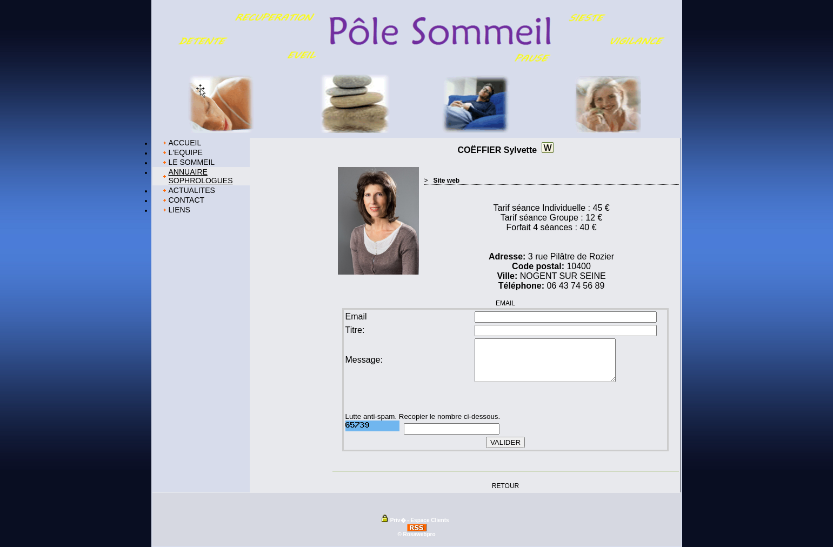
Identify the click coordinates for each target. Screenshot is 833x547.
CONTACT (187, 200)
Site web (447, 180)
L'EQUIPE (186, 152)
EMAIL (505, 303)
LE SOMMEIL (192, 162)
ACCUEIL (185, 142)
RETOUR (505, 485)
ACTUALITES (192, 190)
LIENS (179, 209)
